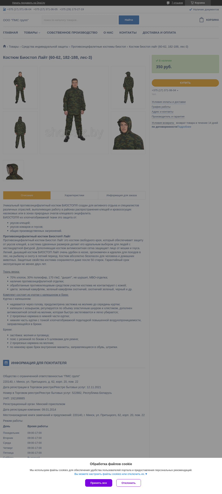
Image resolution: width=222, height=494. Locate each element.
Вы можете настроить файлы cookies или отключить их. (109, 473)
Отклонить (129, 482)
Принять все (98, 482)
